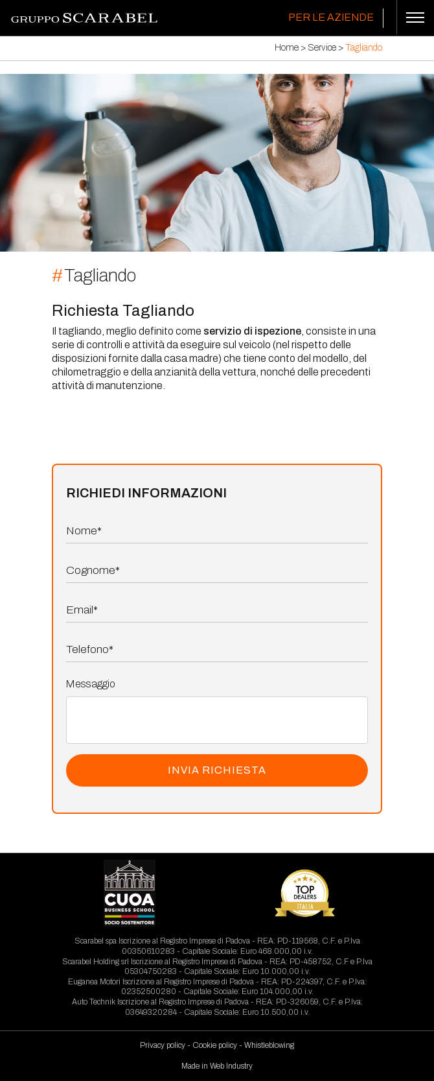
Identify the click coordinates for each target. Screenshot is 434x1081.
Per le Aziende (331, 17)
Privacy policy (162, 1045)
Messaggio (90, 683)
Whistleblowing (269, 1045)
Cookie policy (214, 1045)
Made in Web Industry (217, 1066)
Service (322, 48)
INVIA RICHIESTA (217, 770)
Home (287, 48)
